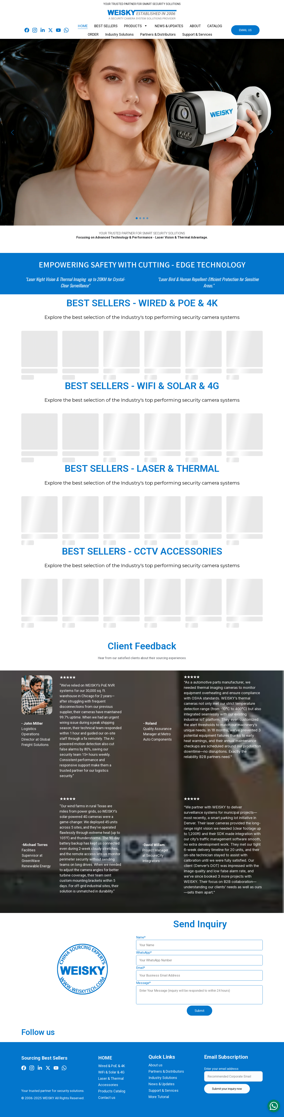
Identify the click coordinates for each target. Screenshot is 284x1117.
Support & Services (197, 34)
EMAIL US (245, 30)
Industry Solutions (119, 34)
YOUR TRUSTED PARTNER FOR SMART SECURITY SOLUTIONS (142, 4)
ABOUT (195, 26)
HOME (83, 26)
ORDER (93, 34)
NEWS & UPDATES (169, 26)
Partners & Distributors (158, 34)
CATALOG (214, 26)
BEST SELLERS (106, 26)
